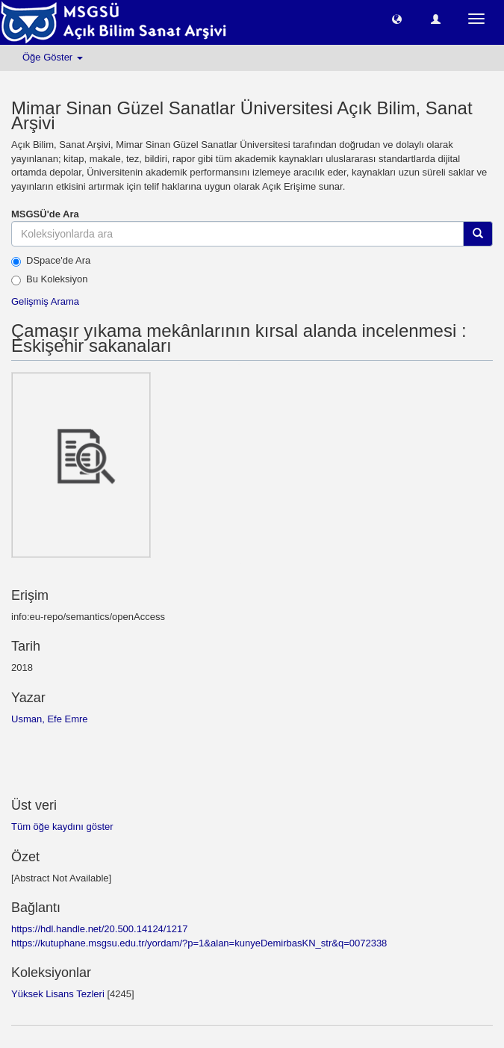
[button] (397, 18)
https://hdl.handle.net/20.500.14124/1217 (99, 928)
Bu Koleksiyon (49, 279)
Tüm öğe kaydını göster (62, 826)
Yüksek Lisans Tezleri (58, 993)
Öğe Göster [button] (52, 57)
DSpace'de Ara (50, 261)
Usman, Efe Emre (49, 719)
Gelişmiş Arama (45, 301)
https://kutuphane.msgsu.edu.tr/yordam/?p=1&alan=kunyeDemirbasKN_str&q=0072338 (199, 943)
